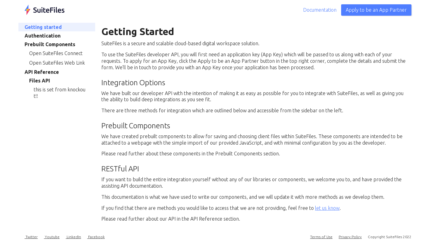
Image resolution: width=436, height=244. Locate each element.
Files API (39, 80)
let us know (327, 208)
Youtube (52, 237)
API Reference (42, 72)
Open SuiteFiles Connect (56, 53)
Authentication (42, 35)
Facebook (96, 237)
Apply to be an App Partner (376, 10)
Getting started (43, 27)
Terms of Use (321, 237)
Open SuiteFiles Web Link (57, 63)
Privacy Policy (350, 237)
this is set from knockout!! (59, 93)
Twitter (31, 237)
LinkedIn (73, 237)
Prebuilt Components (50, 44)
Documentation (320, 10)
